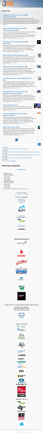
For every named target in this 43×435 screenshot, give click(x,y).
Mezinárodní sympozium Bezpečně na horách (15, 55)
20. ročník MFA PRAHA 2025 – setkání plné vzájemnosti (15, 149)
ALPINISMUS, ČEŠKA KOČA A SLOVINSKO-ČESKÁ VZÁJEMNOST (17, 158)
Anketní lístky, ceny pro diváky (11, 127)
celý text (5, 24)
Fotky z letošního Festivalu (10, 105)
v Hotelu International (19, 194)
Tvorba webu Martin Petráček (19, 432)
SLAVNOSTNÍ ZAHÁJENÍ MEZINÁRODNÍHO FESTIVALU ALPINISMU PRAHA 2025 (20, 155)
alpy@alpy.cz (21, 202)
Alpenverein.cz (26, 188)
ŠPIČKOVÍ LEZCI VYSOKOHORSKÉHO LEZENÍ (15, 67)
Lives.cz (29, 432)
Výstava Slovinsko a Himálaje (9, 161)
